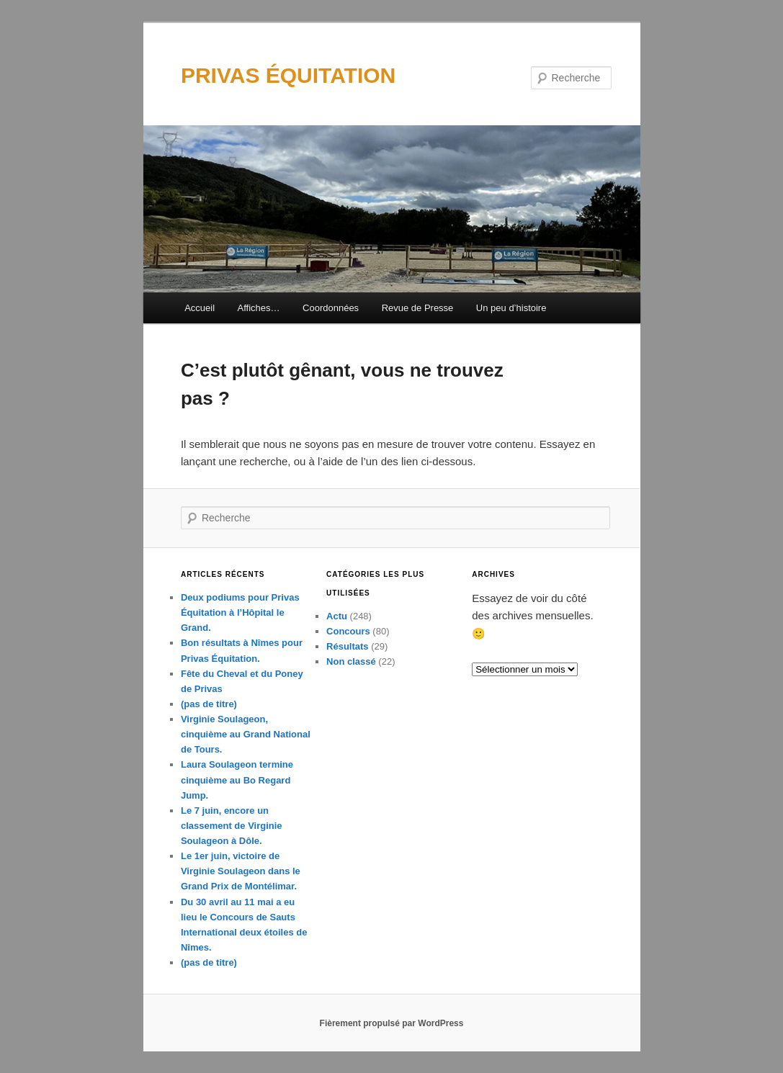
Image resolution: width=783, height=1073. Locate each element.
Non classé (351, 661)
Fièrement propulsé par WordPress (392, 1023)
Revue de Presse (418, 307)
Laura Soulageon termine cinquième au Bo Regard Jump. (237, 779)
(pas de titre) (209, 704)
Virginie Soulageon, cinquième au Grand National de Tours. (245, 734)
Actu (336, 616)
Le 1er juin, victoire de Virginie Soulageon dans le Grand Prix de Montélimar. (240, 871)
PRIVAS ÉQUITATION (288, 75)
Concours (348, 631)
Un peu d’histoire (511, 307)
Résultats (347, 646)
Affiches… (259, 307)
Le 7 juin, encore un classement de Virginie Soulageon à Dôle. (231, 825)
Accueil (199, 307)
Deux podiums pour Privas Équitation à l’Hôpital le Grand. (240, 612)
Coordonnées (331, 307)
